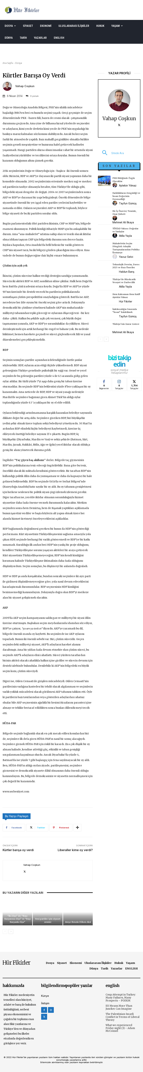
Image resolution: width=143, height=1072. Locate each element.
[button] (111, 153)
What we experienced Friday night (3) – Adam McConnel (120, 1028)
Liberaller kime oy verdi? (75, 850)
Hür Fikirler (125, 301)
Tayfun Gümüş (127, 203)
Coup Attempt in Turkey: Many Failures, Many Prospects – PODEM (121, 997)
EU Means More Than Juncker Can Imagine (119, 1007)
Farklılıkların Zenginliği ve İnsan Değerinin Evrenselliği (126, 196)
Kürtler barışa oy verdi (18, 850)
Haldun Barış (126, 271)
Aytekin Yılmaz (127, 185)
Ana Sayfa (8, 63)
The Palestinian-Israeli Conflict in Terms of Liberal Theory (122, 1016)
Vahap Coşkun (24, 86)
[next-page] (11, 931)
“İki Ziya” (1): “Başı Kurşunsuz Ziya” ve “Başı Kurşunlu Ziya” (17, 919)
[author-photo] (115, 185)
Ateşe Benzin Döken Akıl (78, 922)
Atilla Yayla (125, 235)
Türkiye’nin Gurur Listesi (125, 324)
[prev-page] (5, 931)
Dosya (18, 63)
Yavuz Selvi (126, 256)
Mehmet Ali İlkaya (123, 222)
